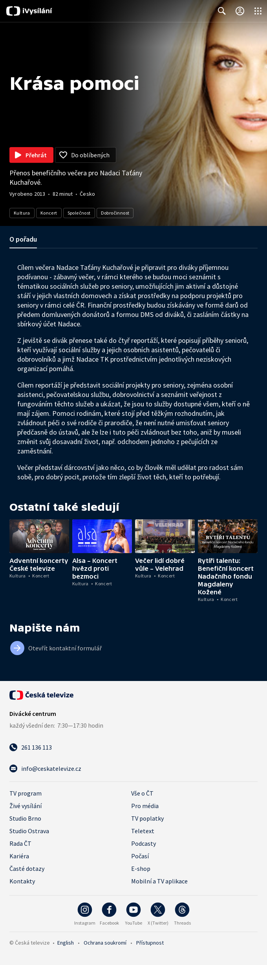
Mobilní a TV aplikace (159, 881)
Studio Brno (25, 818)
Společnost (79, 213)
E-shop (140, 868)
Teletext (142, 831)
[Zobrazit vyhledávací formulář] (222, 11)
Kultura (22, 213)
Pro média (145, 806)
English (65, 942)
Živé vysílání (25, 806)
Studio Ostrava (29, 831)
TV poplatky (147, 818)
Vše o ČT (142, 793)
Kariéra (19, 856)
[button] (39, 536)
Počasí (140, 856)
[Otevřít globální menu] (258, 11)
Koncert (48, 213)
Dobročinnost (115, 213)
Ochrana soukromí (105, 942)
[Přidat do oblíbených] (85, 155)
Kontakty (22, 881)
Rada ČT (20, 843)
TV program (25, 793)
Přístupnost (150, 942)
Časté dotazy (26, 868)
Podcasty (143, 843)
